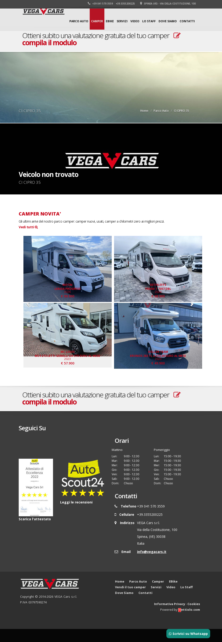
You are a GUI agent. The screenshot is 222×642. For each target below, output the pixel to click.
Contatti (187, 21)
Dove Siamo (168, 21)
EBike (110, 21)
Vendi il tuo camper (130, 600)
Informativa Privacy (169, 617)
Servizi (122, 21)
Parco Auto (78, 21)
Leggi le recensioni (76, 515)
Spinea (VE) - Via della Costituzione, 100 (168, 3)
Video (134, 21)
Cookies (193, 617)
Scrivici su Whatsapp (188, 633)
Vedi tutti (28, 227)
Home (144, 111)
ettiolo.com (189, 622)
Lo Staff (149, 21)
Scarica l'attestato (35, 532)
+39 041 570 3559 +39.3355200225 (111, 3)
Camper (97, 21)
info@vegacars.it (151, 564)
